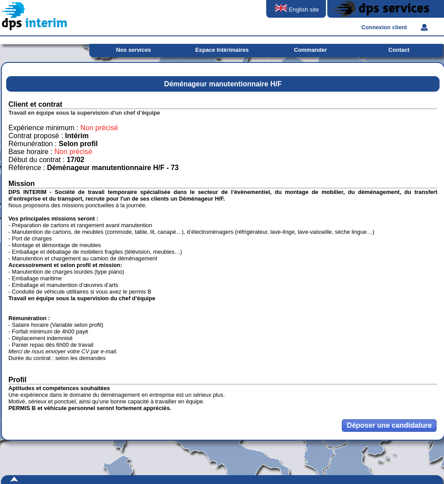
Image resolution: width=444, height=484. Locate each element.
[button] (389, 425)
